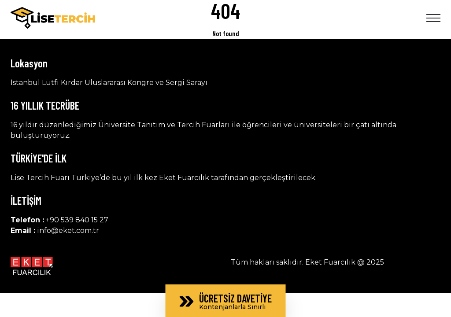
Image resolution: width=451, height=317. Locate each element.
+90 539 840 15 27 (77, 220)
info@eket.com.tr (68, 230)
